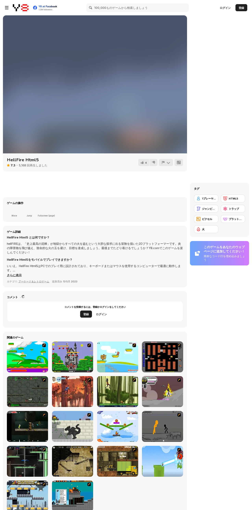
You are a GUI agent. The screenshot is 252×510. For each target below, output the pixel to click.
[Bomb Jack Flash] (72, 356)
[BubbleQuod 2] (72, 461)
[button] (14, 275)
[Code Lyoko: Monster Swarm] (117, 391)
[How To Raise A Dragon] (72, 426)
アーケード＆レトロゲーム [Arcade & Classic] (34, 281)
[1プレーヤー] (206, 198)
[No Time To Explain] (162, 461)
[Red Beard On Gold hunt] (117, 356)
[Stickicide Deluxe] (162, 426)
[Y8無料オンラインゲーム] (21, 7)
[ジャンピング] (206, 209)
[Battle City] (162, 356)
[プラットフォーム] (233, 219)
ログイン (225, 7)
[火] (206, 229)
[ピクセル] (206, 219)
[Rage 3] (162, 391)
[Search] (90, 7)
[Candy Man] (27, 356)
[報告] (166, 162)
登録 (241, 7)
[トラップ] (233, 209)
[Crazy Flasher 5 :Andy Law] (27, 426)
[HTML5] (233, 198)
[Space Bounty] (27, 391)
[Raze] (27, 461)
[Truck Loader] (117, 461)
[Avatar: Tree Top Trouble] (72, 391)
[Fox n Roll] (117, 426)
